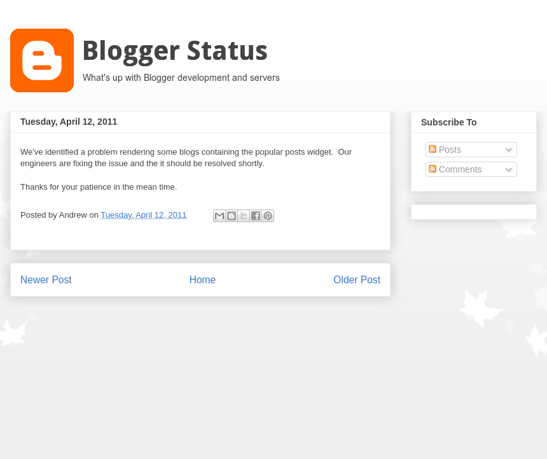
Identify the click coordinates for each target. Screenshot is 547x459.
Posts (445, 150)
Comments (455, 169)
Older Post (356, 279)
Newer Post (46, 279)
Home (203, 279)
